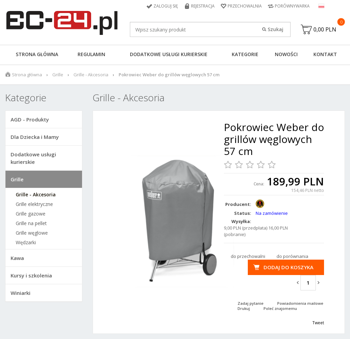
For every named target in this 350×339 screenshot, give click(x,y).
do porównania (292, 256)
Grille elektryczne (34, 204)
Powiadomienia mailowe (300, 303)
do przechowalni (248, 256)
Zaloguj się (165, 6)
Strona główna (37, 54)
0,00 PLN (324, 29)
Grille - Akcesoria (90, 74)
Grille (57, 74)
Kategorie (245, 54)
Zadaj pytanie (251, 303)
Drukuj (244, 308)
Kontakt (325, 54)
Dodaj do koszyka (288, 267)
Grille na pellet (31, 223)
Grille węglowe (32, 233)
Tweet (318, 323)
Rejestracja (203, 6)
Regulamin (91, 54)
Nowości (286, 54)
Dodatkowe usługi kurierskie (168, 54)
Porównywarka (292, 6)
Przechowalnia (245, 6)
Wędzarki (26, 242)
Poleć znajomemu (280, 308)
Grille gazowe (30, 214)
